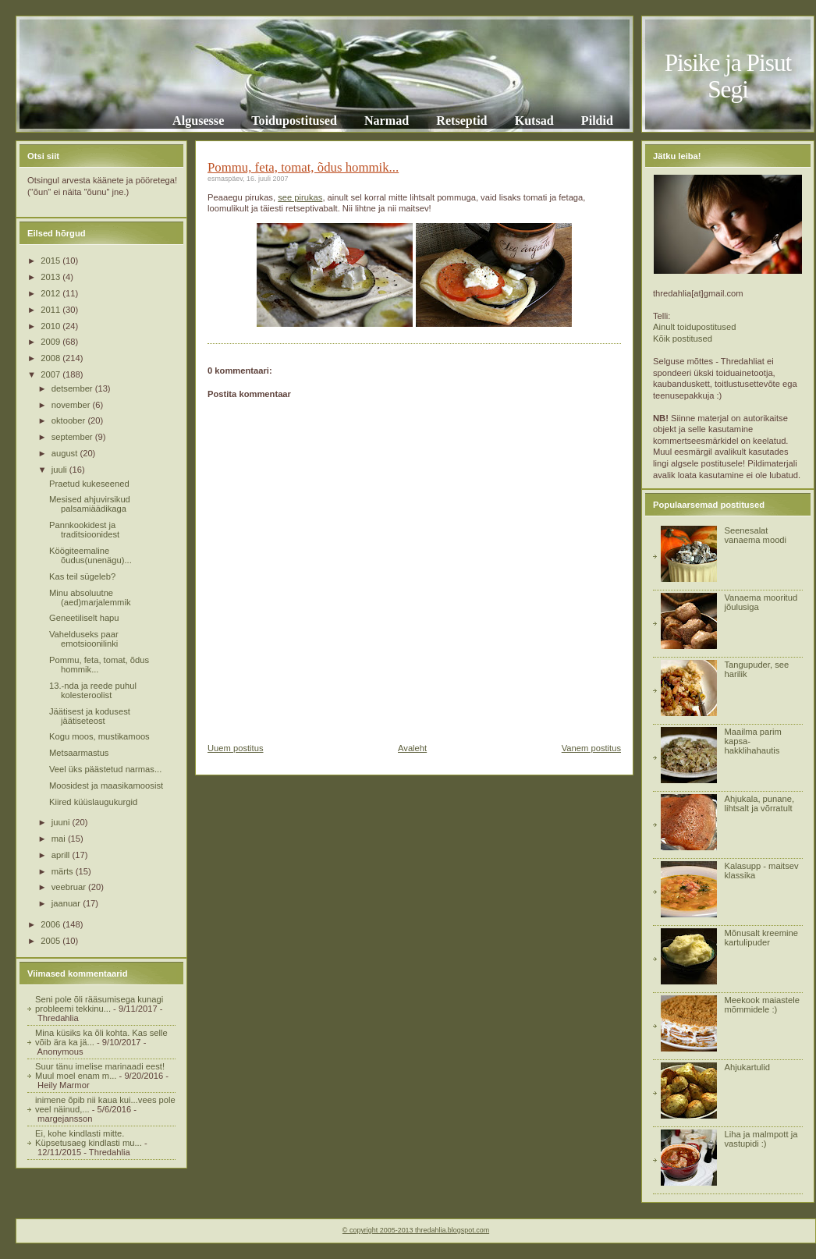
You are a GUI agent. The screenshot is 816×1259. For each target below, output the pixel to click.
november (72, 405)
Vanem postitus (591, 748)
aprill (62, 855)
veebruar (69, 887)
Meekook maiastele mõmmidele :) (761, 1004)
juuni (62, 822)
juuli (60, 469)
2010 (51, 326)
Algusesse (198, 120)
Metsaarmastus (78, 752)
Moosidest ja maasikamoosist (106, 785)
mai (59, 838)
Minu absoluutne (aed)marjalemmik (90, 597)
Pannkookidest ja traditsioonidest (84, 529)
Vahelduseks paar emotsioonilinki (84, 639)
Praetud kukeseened (89, 483)
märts (63, 871)
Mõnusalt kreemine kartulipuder (761, 937)
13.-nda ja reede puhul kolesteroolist (93, 690)
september (73, 437)
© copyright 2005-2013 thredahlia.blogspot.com (415, 1230)
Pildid (597, 120)
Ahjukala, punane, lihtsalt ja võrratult (759, 803)
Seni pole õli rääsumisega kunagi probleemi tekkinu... (99, 1004)
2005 (51, 940)
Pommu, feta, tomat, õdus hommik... (303, 167)
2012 (51, 293)
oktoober (69, 420)
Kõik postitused (682, 338)
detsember (73, 388)
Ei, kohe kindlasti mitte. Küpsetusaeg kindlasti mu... (88, 1138)
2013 (51, 277)
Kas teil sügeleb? (82, 576)
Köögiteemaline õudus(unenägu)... (90, 555)
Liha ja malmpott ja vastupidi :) (760, 1139)
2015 (51, 260)
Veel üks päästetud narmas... (105, 769)
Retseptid (461, 120)
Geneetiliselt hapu (84, 617)
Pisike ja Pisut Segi (728, 76)
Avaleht (412, 748)
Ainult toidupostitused (694, 327)
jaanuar (67, 903)
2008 (51, 358)
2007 (51, 374)
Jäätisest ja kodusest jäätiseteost (89, 716)
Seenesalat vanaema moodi (755, 535)
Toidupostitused (294, 120)
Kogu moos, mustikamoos (99, 736)
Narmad (386, 120)
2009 (51, 341)
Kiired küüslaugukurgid (93, 802)
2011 (51, 309)
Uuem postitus (236, 748)
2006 (51, 924)
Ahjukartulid (746, 1067)
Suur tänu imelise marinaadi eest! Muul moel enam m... (100, 1071)
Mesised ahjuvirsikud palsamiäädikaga (89, 504)
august (65, 453)
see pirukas (300, 197)
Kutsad (534, 120)
